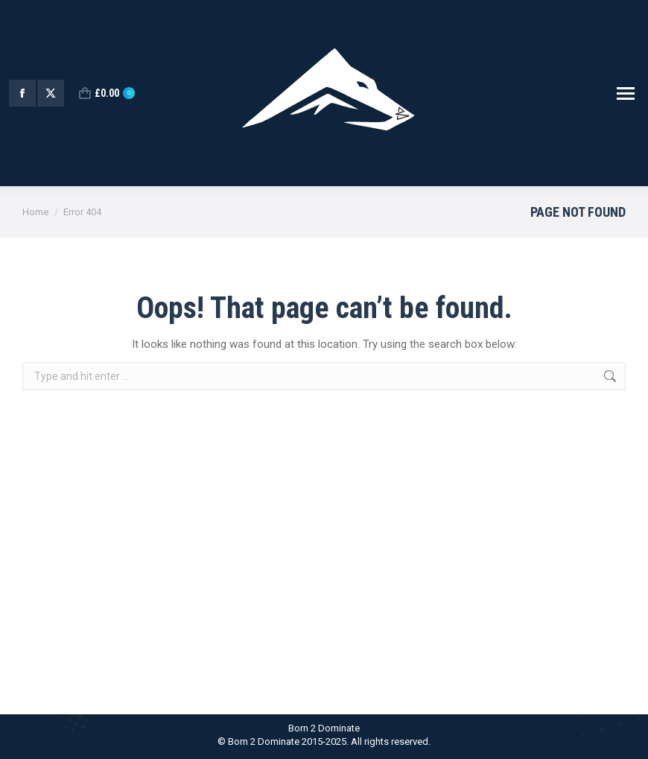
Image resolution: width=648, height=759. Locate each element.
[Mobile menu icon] (625, 93)
